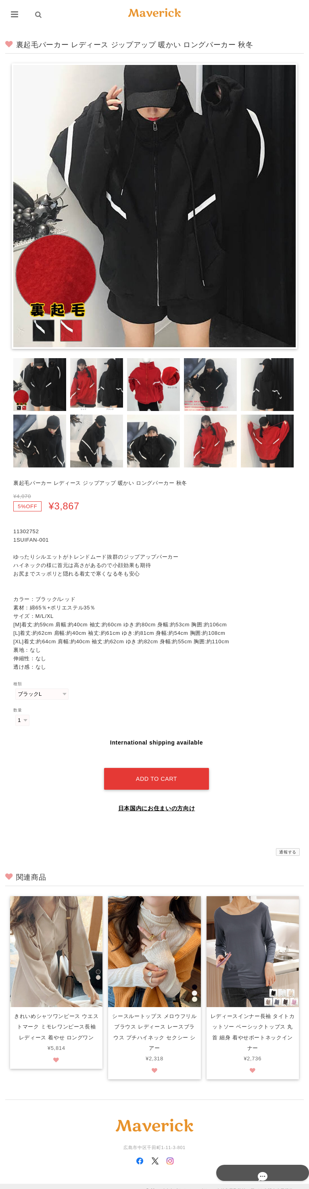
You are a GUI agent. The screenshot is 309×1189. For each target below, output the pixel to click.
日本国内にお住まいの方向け (156, 800)
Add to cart (156, 770)
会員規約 (285, 1182)
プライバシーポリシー (195, 1182)
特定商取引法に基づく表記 (246, 1182)
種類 (17, 684)
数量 (17, 710)
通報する (287, 843)
